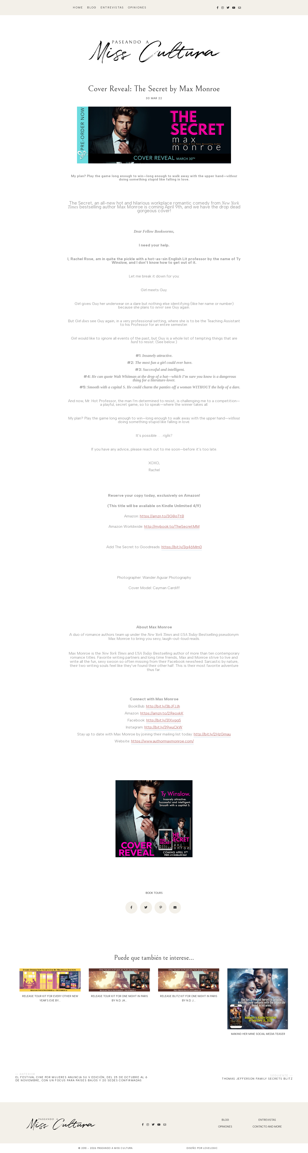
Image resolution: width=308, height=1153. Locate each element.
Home (78, 7)
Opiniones (137, 7)
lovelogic (210, 1148)
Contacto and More (267, 1126)
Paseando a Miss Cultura (115, 1148)
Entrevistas (112, 7)
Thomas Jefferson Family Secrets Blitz (257, 1078)
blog (92, 7)
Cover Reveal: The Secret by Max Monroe (154, 88)
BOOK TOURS (154, 893)
